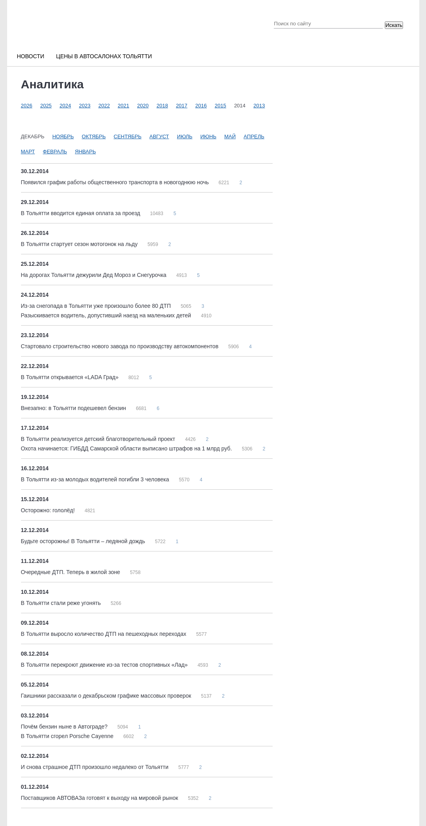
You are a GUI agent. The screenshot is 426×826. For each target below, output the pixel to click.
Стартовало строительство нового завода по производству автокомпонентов (120, 346)
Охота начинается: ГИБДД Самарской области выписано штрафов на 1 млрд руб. (127, 448)
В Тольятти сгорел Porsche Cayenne (68, 736)
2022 (104, 106)
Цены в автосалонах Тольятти (104, 56)
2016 (201, 106)
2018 (162, 106)
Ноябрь (63, 136)
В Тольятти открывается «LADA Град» (70, 377)
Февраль (55, 152)
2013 (259, 106)
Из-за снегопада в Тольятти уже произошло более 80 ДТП (96, 306)
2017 (181, 106)
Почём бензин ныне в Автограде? (65, 726)
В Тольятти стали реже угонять (62, 603)
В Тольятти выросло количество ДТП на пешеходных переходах (104, 634)
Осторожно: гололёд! (48, 510)
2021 (123, 106)
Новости (30, 56)
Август (159, 136)
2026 (26, 106)
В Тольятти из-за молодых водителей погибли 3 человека (96, 479)
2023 (84, 106)
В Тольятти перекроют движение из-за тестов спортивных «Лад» (105, 665)
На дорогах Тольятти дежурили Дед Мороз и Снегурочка (94, 275)
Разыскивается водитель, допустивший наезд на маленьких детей (107, 315)
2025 (46, 106)
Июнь (208, 136)
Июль (185, 136)
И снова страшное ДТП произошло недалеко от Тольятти (95, 767)
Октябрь (93, 136)
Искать (394, 25)
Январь (85, 152)
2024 (65, 106)
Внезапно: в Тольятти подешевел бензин (74, 408)
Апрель (254, 136)
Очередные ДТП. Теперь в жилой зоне (71, 572)
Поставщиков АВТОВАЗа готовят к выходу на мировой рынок (100, 798)
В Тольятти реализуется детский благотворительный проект (99, 439)
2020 (143, 106)
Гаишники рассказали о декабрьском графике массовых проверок (107, 695)
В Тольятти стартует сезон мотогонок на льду (80, 244)
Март (28, 152)
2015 (220, 106)
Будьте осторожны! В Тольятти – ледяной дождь (84, 541)
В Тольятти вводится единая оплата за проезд (81, 213)
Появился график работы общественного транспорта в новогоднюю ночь (115, 182)
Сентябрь (127, 136)
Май (230, 136)
